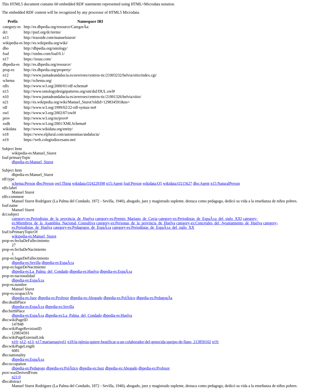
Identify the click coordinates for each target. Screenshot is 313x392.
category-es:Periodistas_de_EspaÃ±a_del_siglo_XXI (200, 219)
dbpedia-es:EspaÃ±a (58, 263)
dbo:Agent (201, 183)
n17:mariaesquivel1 (50, 342)
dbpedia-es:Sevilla (26, 263)
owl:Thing (63, 183)
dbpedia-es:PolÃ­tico (119, 298)
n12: (23, 342)
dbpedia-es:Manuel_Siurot (32, 162)
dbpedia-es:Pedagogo (28, 368)
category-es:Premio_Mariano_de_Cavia (126, 219)
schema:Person (23, 183)
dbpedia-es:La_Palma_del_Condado (40, 271)
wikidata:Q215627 (177, 183)
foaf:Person (132, 183)
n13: (31, 342)
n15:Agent (114, 183)
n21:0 (16, 377)
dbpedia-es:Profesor (53, 298)
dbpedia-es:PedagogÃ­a (154, 298)
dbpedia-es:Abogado (86, 298)
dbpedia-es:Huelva (84, 271)
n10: (15, 342)
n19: (215, 342)
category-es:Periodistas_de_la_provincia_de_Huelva (53, 219)
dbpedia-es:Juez (24, 298)
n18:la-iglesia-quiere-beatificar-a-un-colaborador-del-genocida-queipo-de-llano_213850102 (139, 342)
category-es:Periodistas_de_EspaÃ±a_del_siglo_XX (153, 227)
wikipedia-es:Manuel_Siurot (34, 236)
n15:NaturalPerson (225, 183)
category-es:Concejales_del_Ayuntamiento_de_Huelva (219, 223)
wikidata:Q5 (152, 183)
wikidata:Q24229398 (88, 183)
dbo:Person (45, 183)
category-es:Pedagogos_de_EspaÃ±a (82, 227)
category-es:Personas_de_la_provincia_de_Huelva (135, 223)
